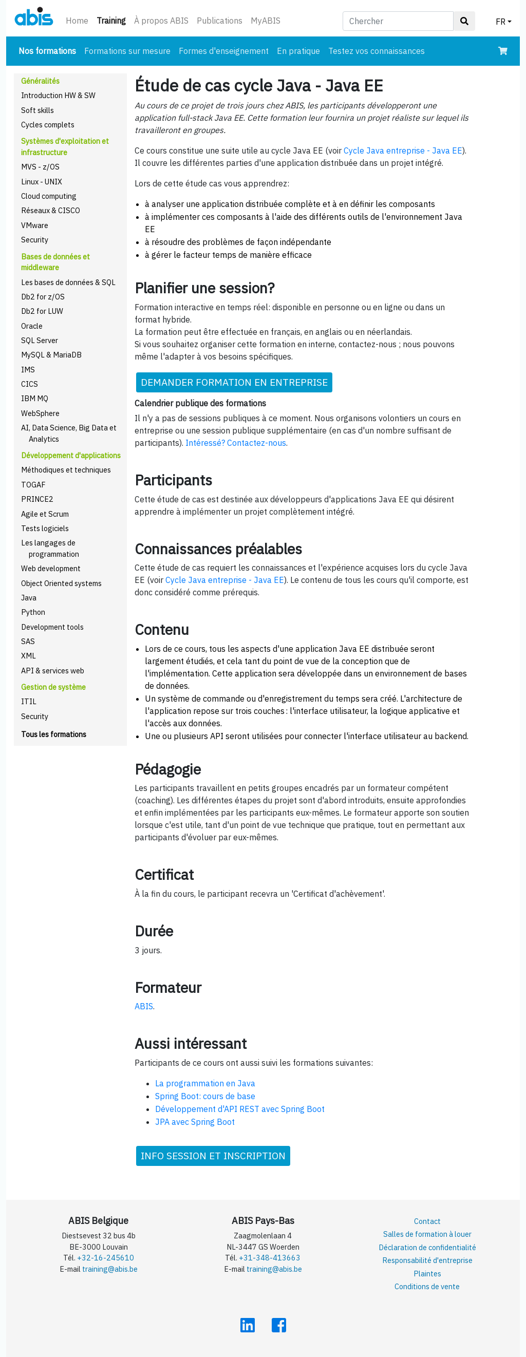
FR (500, 21)
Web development (51, 568)
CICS (29, 384)
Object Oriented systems (61, 583)
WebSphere (40, 413)
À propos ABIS (161, 20)
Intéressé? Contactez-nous (235, 443)
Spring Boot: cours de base (205, 1096)
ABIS (144, 1006)
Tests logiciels (45, 528)
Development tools (52, 627)
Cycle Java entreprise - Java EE (403, 150)
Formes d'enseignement (224, 51)
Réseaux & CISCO (50, 210)
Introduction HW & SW (58, 95)
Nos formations (49, 50)
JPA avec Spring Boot (195, 1122)
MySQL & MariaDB (51, 355)
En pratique (298, 51)
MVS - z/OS (40, 167)
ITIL (28, 701)
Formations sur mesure (127, 51)
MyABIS (265, 20)
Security (34, 239)
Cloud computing (49, 196)
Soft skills (37, 110)
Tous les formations (53, 734)
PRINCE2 (37, 499)
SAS (28, 641)
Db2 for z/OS (43, 296)
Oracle (32, 326)
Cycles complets (47, 124)
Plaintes (427, 1273)
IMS (28, 369)
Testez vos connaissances (376, 51)
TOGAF (33, 484)
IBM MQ (34, 398)
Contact (427, 1221)
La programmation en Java (205, 1083)
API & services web (52, 670)
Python (33, 612)
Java (28, 597)
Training (113, 20)
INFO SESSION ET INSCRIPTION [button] (213, 1155)
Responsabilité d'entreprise (427, 1260)
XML (28, 656)
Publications (219, 20)
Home (77, 20)
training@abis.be (110, 1269)
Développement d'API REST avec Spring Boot (240, 1109)
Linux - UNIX (41, 181)
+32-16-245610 (105, 1257)
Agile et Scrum (45, 514)
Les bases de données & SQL (68, 282)
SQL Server (39, 340)
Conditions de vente (427, 1286)
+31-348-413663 (269, 1257)
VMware (34, 225)
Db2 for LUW (42, 311)
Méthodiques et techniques (66, 470)
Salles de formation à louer (427, 1234)
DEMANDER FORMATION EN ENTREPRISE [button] (234, 381)
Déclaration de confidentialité (427, 1247)
